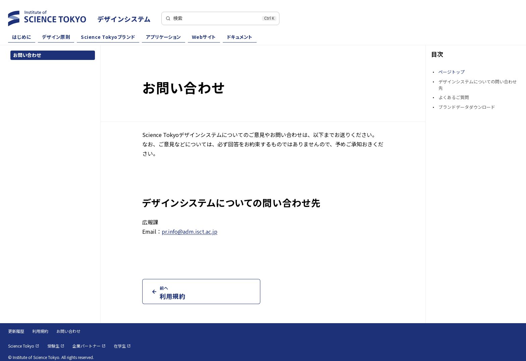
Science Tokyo (23, 346)
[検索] (220, 18)
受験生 (55, 346)
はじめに (21, 37)
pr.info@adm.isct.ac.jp (189, 231)
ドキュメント (240, 37)
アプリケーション (163, 37)
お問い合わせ (68, 331)
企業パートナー (89, 346)
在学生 (122, 346)
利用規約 (40, 331)
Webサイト (204, 37)
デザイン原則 (56, 37)
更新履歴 (16, 331)
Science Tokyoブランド (108, 37)
